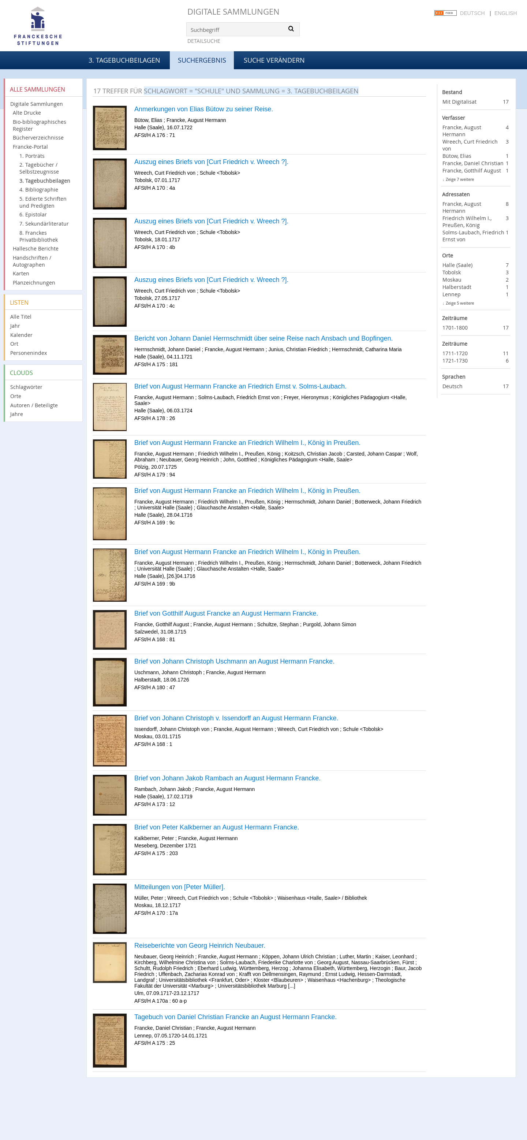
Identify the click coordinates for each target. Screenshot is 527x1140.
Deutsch (472, 13)
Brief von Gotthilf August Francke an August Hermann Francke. (226, 613)
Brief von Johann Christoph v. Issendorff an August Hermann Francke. (236, 718)
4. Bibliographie (38, 189)
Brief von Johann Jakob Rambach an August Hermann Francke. (227, 778)
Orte (15, 396)
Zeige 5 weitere (460, 303)
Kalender (21, 334)
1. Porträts (32, 155)
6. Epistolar (33, 214)
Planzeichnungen (34, 282)
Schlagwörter (26, 386)
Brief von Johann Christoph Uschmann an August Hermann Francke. (234, 661)
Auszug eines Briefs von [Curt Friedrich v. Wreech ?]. (211, 162)
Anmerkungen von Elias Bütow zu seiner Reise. (203, 109)
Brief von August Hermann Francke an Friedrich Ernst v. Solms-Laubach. (240, 386)
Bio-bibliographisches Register (39, 125)
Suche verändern (274, 60)
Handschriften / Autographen (32, 261)
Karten (21, 273)
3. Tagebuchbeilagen (124, 60)
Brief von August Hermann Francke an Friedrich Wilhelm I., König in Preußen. (247, 442)
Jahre (16, 414)
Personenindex (28, 352)
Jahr (15, 325)
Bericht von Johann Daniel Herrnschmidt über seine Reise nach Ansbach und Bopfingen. (263, 338)
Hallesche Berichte (36, 248)
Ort (14, 343)
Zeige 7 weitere (460, 179)
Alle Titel (20, 316)
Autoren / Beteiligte (34, 405)
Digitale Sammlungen (233, 11)
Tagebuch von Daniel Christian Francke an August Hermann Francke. (235, 1017)
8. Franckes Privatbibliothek (38, 236)
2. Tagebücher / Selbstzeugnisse (39, 168)
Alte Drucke (27, 112)
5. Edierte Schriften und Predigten (43, 202)
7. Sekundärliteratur (44, 223)
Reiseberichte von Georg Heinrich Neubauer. (199, 945)
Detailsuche (203, 40)
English (505, 13)
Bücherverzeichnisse (38, 137)
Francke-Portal (30, 146)
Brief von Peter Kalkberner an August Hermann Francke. (216, 827)
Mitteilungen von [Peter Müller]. (179, 887)
